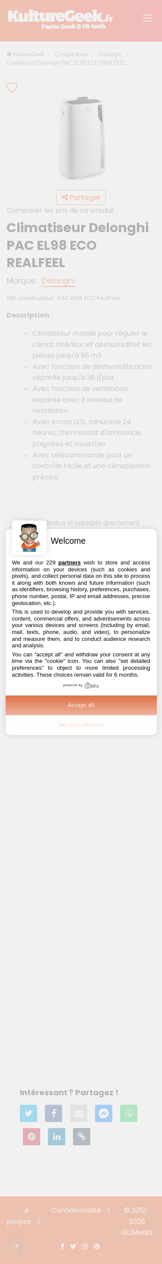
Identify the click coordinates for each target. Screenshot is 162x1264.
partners (69, 562)
